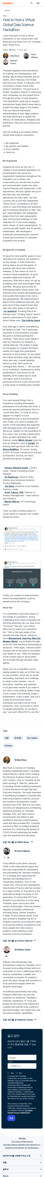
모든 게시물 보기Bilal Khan (16, 842)
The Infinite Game (30, 320)
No (20, 1073)
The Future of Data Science (22, 1142)
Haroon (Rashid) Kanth (16, 468)
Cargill (31, 443)
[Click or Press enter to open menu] (38, 3)
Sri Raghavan (11, 477)
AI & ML (17, 738)
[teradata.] (8, 3)
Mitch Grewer (25, 440)
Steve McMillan (11, 449)
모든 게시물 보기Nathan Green (18, 1020)
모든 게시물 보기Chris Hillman (18, 941)
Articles (8, 745)
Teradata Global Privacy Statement (20, 1111)
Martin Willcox (12, 501)
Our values (32, 738)
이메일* (12, 1058)
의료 (7, 738)
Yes (12, 1073)
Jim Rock (9, 486)
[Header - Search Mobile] (32, 3)
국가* (10, 1062)
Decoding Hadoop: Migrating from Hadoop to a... (22, 1145)
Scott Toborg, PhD (14, 492)
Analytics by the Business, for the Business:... (22, 1148)
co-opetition (10, 311)
